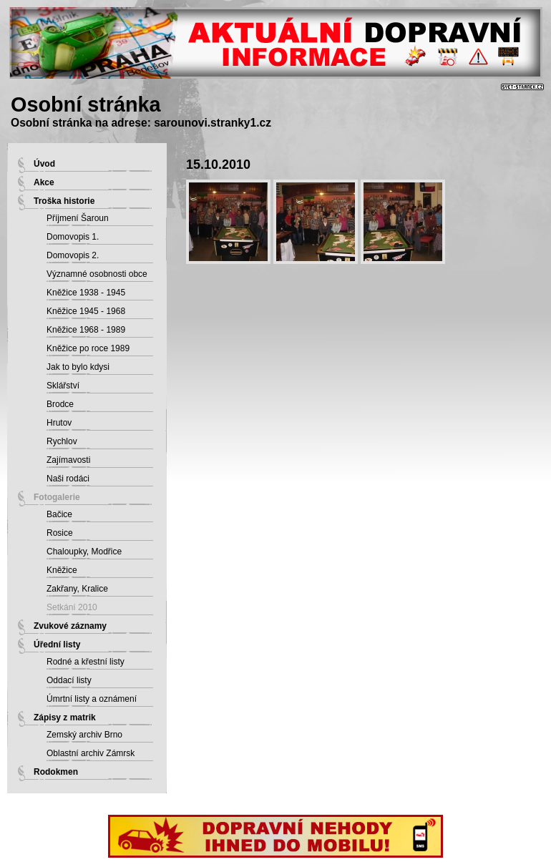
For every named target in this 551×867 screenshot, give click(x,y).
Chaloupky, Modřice (84, 552)
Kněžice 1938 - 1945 (86, 293)
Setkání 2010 (72, 607)
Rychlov (62, 441)
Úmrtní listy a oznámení (92, 699)
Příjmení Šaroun (78, 218)
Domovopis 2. (73, 255)
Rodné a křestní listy (86, 662)
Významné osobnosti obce (97, 274)
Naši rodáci (68, 479)
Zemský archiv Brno (84, 735)
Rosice (60, 533)
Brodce (60, 404)
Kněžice (62, 570)
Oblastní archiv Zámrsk (91, 753)
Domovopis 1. (73, 237)
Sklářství (63, 386)
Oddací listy (69, 680)
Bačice (59, 514)
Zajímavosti (68, 460)
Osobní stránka (86, 104)
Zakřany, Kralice (77, 589)
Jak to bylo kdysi (78, 367)
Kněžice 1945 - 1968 (86, 311)
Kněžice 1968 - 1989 (86, 330)
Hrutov (59, 423)
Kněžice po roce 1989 (88, 348)
